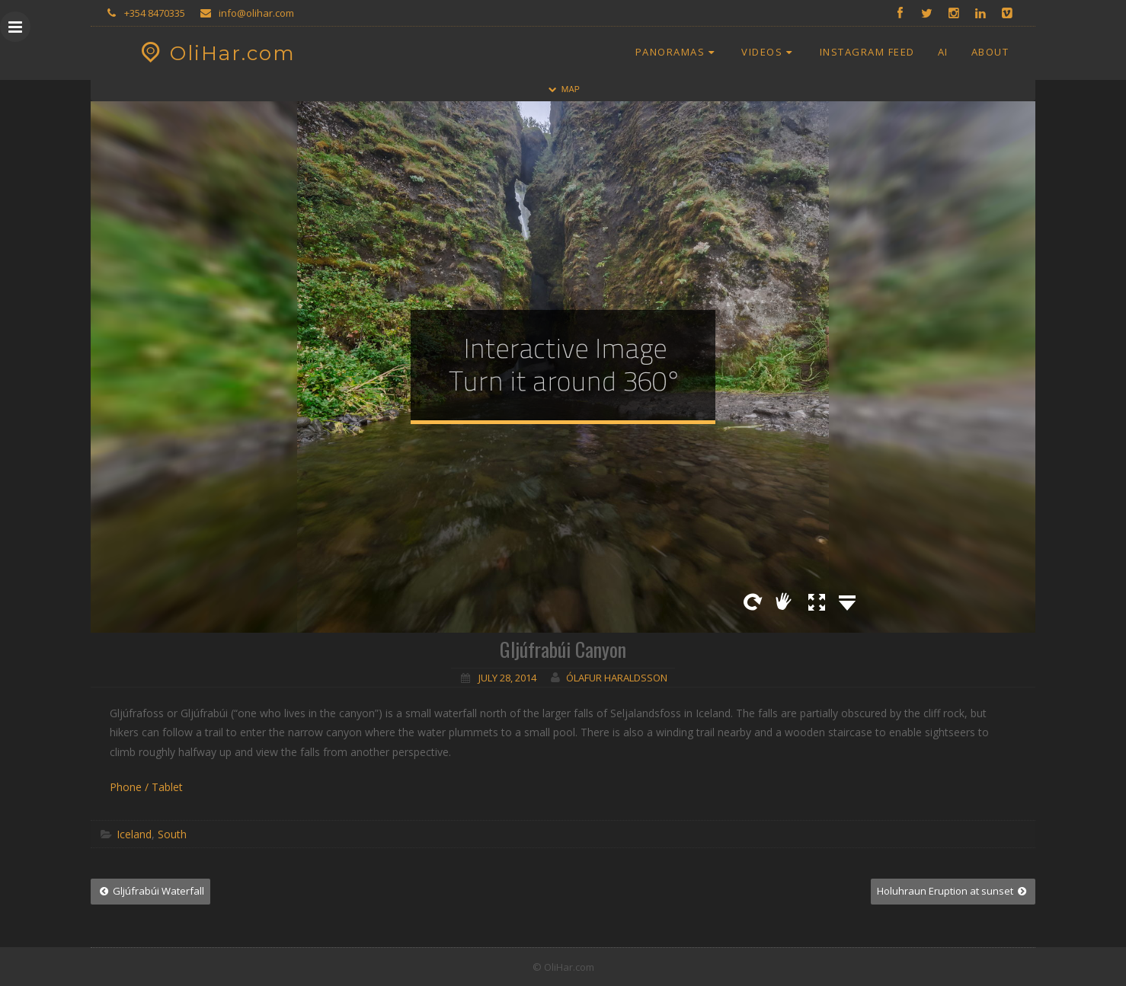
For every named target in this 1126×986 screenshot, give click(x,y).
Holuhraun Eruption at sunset (953, 891)
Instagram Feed (867, 52)
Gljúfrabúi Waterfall (150, 891)
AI (943, 52)
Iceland (134, 834)
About (990, 52)
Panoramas (677, 52)
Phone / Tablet (146, 787)
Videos (768, 52)
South (172, 834)
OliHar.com (216, 53)
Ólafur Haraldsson (616, 677)
